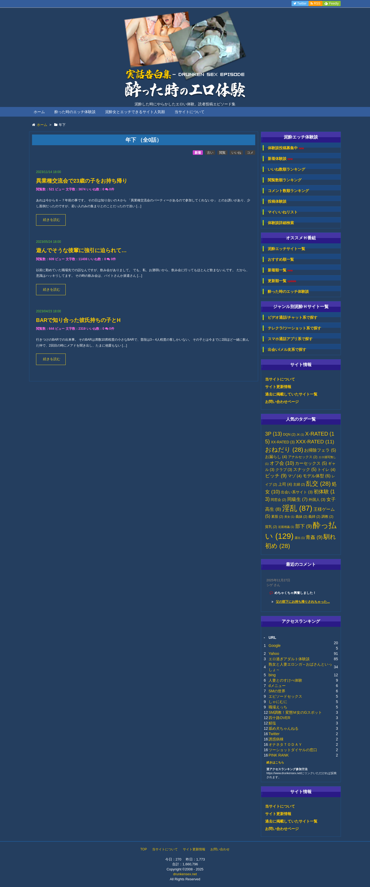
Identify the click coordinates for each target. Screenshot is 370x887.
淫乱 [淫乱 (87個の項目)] (297, 508)
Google (275, 645)
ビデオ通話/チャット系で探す (292, 317)
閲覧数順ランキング (284, 180)
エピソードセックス (285, 696)
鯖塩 (272, 723)
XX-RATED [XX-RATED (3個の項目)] (283, 442)
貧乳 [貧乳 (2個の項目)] (271, 527)
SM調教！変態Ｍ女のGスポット (295, 712)
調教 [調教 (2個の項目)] (327, 517)
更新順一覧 (282, 281)
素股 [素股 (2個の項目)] (277, 517)
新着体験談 (280, 159)
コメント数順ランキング (288, 191)
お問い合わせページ (282, 402)
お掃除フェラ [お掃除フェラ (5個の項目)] (320, 450)
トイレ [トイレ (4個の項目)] (326, 469)
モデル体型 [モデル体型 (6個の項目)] (317, 475)
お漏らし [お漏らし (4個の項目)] (276, 457)
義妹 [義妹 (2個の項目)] (302, 517)
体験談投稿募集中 (286, 148)
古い (210, 153)
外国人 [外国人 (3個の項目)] (317, 500)
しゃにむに (278, 702)
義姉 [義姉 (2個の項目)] (314, 517)
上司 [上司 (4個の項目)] (285, 484)
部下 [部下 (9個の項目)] (303, 526)
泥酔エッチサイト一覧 (286, 249)
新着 (198, 153)
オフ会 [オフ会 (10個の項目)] (282, 463)
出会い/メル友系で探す (287, 349)
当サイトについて (189, 112)
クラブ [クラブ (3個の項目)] (283, 470)
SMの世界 (277, 691)
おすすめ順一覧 (281, 259)
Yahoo (274, 653)
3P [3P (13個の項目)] (273, 434)
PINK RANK (279, 755)
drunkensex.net (185, 874)
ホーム (39, 112)
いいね (236, 153)
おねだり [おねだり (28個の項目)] (284, 449)
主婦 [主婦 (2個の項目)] (299, 484)
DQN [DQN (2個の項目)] (289, 434)
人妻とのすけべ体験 (285, 680)
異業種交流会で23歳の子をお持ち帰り (81, 181)
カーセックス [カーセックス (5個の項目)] (311, 463)
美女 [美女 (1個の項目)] (289, 516)
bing (272, 675)
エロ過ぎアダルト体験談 (289, 659)
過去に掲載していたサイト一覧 (291, 394)
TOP (143, 849)
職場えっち (278, 707)
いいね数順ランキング (286, 169)
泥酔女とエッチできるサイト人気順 (135, 112)
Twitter (274, 734)
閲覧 (222, 153)
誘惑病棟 (276, 739)
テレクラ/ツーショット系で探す (294, 328)
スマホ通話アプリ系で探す (290, 339)
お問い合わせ (220, 849)
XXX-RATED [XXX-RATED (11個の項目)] (315, 441)
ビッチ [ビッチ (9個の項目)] (276, 475)
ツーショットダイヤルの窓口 (293, 750)
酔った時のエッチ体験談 (75, 112)
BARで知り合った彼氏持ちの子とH (78, 320)
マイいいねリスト (283, 212)
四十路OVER (279, 718)
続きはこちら (275, 762)
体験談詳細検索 (281, 223)
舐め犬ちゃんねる (283, 728)
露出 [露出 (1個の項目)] (300, 537)
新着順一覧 (280, 270)
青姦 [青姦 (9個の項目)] (314, 537)
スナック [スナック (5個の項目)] (304, 469)
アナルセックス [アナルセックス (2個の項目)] (302, 457)
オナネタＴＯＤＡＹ (285, 744)
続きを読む (51, 220)
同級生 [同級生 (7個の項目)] (297, 499)
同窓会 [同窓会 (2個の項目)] (278, 500)
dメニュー (277, 686)
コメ (250, 153)
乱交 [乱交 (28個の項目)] (318, 483)
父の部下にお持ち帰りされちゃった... (303, 602)
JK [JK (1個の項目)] (300, 434)
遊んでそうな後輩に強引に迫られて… (81, 250)
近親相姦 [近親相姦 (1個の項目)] (286, 526)
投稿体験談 (277, 201)
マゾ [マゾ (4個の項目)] (295, 476)
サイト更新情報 (278, 387)
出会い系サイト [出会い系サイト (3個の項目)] (297, 492)
